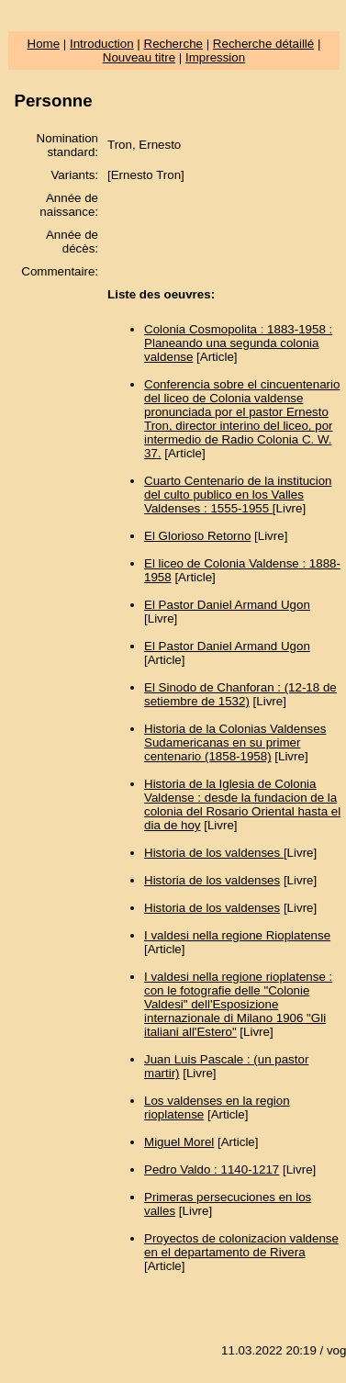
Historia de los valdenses (214, 853)
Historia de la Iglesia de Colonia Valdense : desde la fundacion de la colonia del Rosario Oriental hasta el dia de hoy (242, 804)
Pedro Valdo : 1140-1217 (211, 1169)
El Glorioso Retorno (197, 536)
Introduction (102, 44)
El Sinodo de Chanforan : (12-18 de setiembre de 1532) (240, 694)
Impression (215, 57)
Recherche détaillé (263, 44)
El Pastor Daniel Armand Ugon (227, 605)
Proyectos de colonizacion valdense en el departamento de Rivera (241, 1245)
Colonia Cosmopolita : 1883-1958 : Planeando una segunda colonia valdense (238, 343)
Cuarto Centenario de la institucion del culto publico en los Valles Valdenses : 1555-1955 (237, 494)
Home (44, 44)
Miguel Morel (179, 1142)
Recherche (173, 44)
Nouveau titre (139, 57)
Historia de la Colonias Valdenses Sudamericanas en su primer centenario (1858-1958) (235, 742)
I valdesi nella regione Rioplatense (237, 935)
